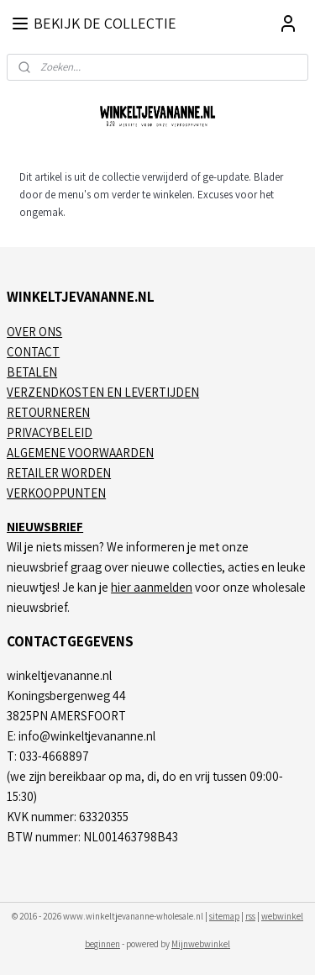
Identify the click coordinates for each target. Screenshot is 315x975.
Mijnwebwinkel (200, 944)
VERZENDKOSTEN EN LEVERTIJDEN (103, 392)
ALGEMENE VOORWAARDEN (80, 453)
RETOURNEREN (48, 412)
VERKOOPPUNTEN (56, 493)
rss (250, 916)
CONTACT (33, 352)
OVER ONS (34, 332)
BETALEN (32, 372)
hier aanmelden (151, 587)
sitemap (224, 916)
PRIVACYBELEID (49, 432)
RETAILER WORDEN (59, 473)
